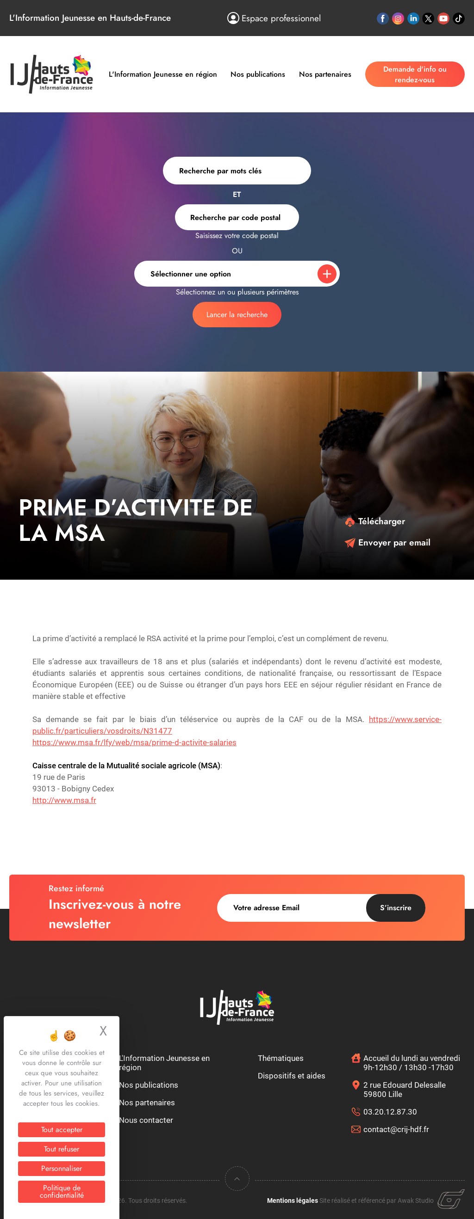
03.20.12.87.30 (390, 1111)
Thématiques (281, 1058)
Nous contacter (146, 1120)
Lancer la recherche (237, 314)
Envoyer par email (387, 542)
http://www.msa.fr (64, 800)
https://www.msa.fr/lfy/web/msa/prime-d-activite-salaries (134, 742)
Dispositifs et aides (291, 1075)
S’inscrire (396, 907)
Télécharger (374, 521)
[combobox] (237, 217)
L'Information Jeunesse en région (163, 74)
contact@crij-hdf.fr (396, 1129)
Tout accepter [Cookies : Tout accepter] (61, 1129)
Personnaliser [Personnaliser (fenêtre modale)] (61, 1168)
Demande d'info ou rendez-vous (415, 74)
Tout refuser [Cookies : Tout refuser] (61, 1149)
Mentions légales (292, 1200)
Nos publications (258, 74)
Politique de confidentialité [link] (62, 1191)
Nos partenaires (325, 74)
